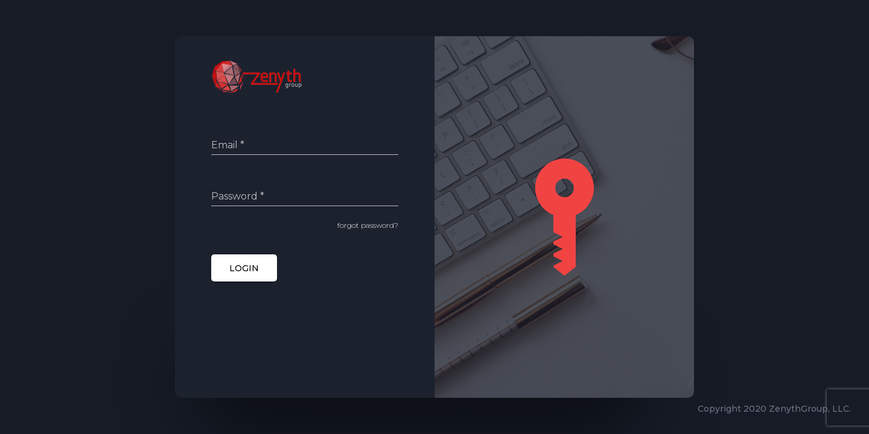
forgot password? (367, 225)
